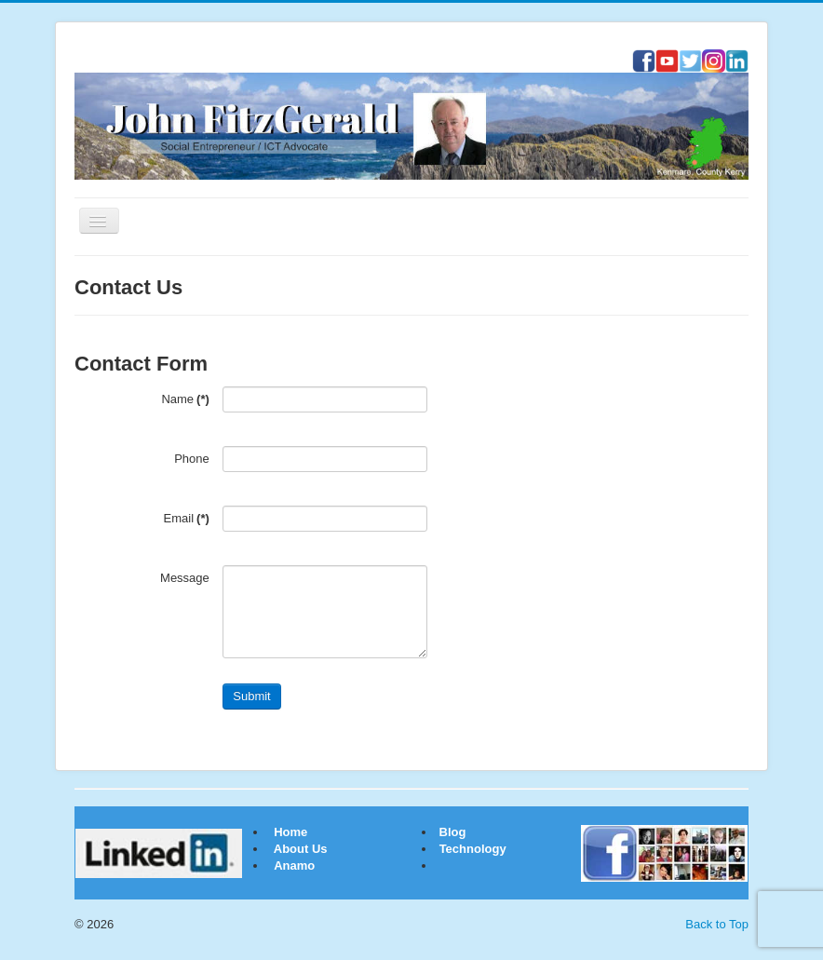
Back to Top (717, 924)
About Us (301, 849)
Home (290, 832)
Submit (251, 696)
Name (185, 399)
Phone (191, 459)
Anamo (294, 865)
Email (186, 518)
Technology (472, 849)
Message (184, 578)
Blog (451, 832)
